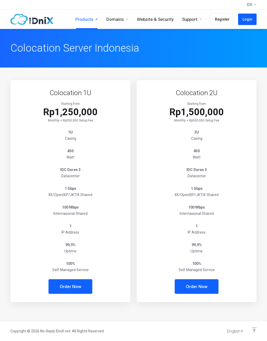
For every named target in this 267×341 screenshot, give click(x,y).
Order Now (70, 286)
